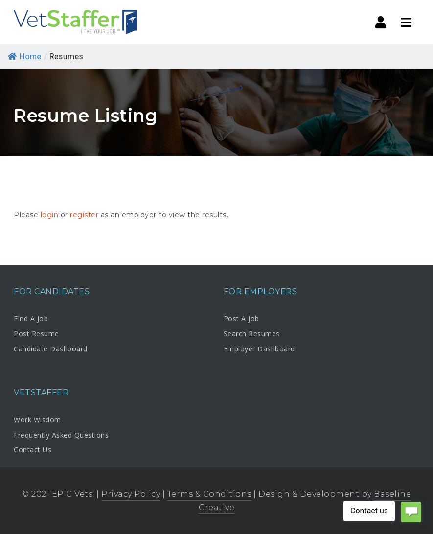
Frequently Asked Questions (61, 435)
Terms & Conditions (209, 494)
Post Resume (36, 333)
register (84, 214)
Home (25, 56)
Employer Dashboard (259, 348)
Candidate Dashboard (51, 348)
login (50, 214)
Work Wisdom (37, 419)
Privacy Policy (130, 494)
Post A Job (241, 318)
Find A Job (31, 318)
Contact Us (32, 449)
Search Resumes (252, 333)
